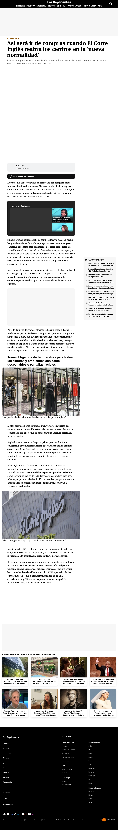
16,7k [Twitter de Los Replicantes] (18, 814)
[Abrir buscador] (110, 4)
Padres (91, 761)
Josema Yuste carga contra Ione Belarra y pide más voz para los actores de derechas (15, 713)
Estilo (90, 799)
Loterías (6, 799)
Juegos (79, 6)
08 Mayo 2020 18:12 (23, 168)
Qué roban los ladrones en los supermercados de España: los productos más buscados (100, 281)
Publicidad (28, 820)
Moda (90, 750)
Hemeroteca (8, 805)
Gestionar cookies (79, 820)
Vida (100, 6)
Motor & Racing (67, 769)
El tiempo (7, 792)
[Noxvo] (104, 820)
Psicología (92, 776)
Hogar (91, 783)
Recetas (91, 772)
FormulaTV (65, 746)
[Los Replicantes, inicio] (59, 2)
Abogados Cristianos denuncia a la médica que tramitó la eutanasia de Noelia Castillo (44, 713)
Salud (90, 764)
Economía (41, 6)
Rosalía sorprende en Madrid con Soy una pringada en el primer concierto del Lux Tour (102, 713)
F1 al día (65, 773)
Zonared (64, 781)
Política (30, 6)
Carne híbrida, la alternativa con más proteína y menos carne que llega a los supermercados (101, 292)
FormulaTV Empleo (68, 750)
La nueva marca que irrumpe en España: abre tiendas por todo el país (101, 287)
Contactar (37, 820)
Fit (89, 779)
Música (70, 6)
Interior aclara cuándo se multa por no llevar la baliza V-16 (100, 315)
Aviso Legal (19, 820)
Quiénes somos (8, 820)
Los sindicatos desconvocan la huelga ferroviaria (100, 276)
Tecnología (90, 6)
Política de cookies (64, 820)
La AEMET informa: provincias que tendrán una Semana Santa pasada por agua (15, 682)
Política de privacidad (49, 820)
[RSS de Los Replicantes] (4, 814)
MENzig (91, 791)
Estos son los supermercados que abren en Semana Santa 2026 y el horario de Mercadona (44, 682)
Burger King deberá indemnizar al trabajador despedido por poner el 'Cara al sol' (100, 270)
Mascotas (92, 768)
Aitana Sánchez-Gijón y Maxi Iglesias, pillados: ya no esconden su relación (74, 682)
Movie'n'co (65, 761)
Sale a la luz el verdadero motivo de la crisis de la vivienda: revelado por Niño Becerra (101, 298)
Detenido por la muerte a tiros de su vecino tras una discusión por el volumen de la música (101, 264)
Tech (90, 802)
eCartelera (65, 753)
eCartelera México (68, 757)
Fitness (91, 795)
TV (64, 6)
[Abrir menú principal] (3, 4)
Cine (59, 6)
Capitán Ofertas (67, 785)
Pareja (91, 757)
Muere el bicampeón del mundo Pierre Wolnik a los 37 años (100, 309)
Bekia (90, 746)
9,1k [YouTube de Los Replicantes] (25, 814)
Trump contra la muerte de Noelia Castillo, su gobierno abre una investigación (103, 682)
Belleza (91, 753)
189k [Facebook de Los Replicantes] (11, 814)
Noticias (20, 6)
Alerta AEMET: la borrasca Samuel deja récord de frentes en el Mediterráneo (101, 304)
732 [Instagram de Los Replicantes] (32, 814)
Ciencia (51, 6)
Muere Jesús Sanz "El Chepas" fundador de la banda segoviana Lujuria (73, 713)
